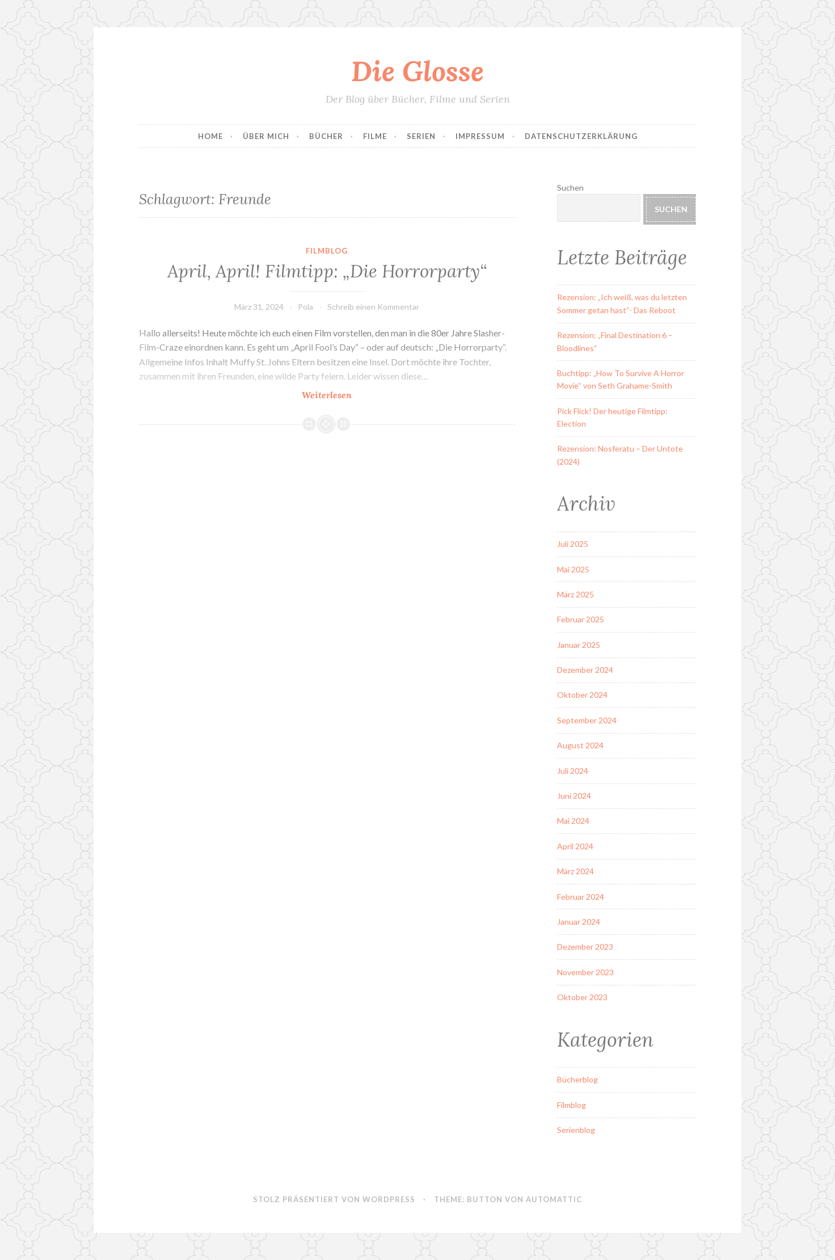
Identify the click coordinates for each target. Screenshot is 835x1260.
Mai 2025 (573, 569)
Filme (375, 136)
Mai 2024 (573, 820)
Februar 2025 (580, 619)
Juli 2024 (572, 771)
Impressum (480, 136)
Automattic (554, 1199)
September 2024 (587, 720)
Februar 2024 (580, 896)
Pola (305, 306)
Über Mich (266, 136)
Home (210, 136)
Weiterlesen (354, 394)
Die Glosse (417, 71)
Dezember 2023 (585, 946)
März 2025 (575, 594)
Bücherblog (577, 1079)
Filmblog (327, 250)
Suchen (570, 187)
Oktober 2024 (582, 694)
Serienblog (576, 1130)
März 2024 (575, 871)
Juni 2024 (574, 795)
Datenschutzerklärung (581, 136)
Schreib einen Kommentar (373, 306)
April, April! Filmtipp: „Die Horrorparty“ (327, 271)
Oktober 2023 (582, 997)
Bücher (326, 136)
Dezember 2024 (585, 670)
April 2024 (575, 846)
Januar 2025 (578, 645)
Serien (421, 136)
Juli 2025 (572, 544)
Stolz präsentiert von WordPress (334, 1199)
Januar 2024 (578, 921)
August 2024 (580, 745)
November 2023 (585, 972)
